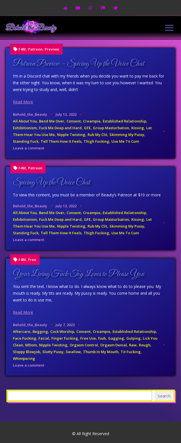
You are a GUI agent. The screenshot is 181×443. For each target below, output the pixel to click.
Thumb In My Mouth (100, 351)
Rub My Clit (97, 134)
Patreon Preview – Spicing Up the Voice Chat (78, 63)
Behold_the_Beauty (30, 114)
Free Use (88, 338)
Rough (144, 344)
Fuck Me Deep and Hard (60, 127)
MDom (31, 344)
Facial (43, 338)
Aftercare (21, 331)
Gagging (116, 338)
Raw (133, 344)
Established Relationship (124, 121)
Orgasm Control (84, 344)
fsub (102, 338)
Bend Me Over (51, 121)
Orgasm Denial (113, 344)
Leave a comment (28, 148)
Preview (52, 49)
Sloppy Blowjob (26, 351)
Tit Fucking (131, 351)
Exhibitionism (25, 127)
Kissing (137, 127)
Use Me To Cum (125, 141)
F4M (22, 49)
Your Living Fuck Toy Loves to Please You (78, 274)
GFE (87, 127)
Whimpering (24, 358)
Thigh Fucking (96, 141)
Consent (74, 121)
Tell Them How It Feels (61, 141)
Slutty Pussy (52, 351)
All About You (25, 121)
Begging (40, 331)
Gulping (133, 338)
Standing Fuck (25, 141)
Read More (23, 101)
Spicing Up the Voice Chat (51, 182)
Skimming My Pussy (126, 134)
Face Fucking (24, 338)
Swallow (73, 351)
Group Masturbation (111, 127)
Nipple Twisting (71, 134)
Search (164, 396)
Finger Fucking (64, 338)
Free (32, 260)
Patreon (35, 49)
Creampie (91, 121)
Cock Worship (62, 331)
